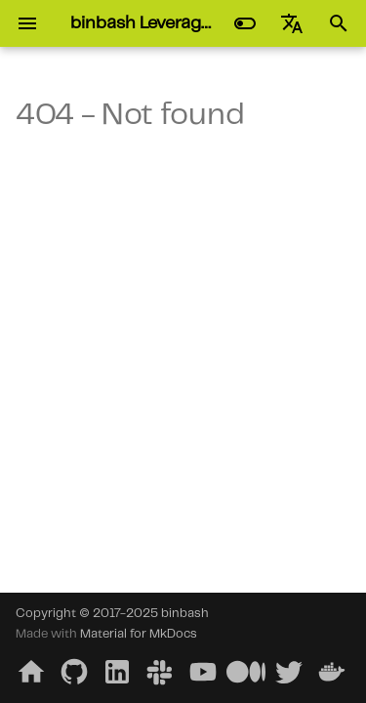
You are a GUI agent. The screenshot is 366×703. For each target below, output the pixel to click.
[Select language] (291, 23)
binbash (185, 613)
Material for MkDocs (138, 634)
